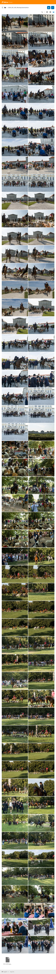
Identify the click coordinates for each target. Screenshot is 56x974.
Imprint (12, 972)
